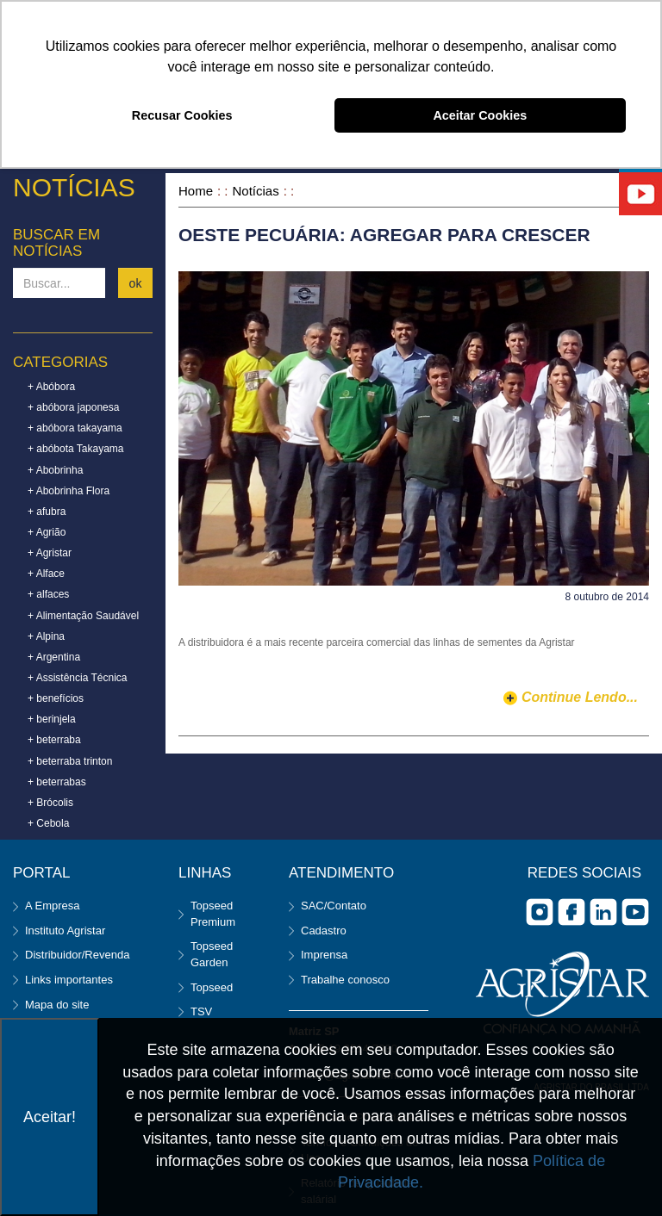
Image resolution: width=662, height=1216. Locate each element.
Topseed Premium (212, 913)
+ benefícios (56, 698)
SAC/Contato (333, 905)
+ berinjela (52, 719)
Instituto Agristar (65, 930)
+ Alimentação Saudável (83, 616)
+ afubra (47, 512)
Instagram (539, 912)
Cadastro (324, 930)
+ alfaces (48, 594)
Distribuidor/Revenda (77, 954)
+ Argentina (54, 657)
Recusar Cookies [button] (182, 115)
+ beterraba (54, 740)
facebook (571, 912)
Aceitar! (49, 1117)
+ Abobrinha (55, 470)
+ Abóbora (51, 387)
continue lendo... (579, 697)
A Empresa (52, 905)
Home (195, 190)
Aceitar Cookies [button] (480, 115)
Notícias (256, 190)
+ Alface (46, 574)
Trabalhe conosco (345, 979)
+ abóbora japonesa (73, 407)
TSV (201, 1011)
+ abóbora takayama (75, 428)
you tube (635, 912)
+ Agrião (47, 532)
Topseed (211, 987)
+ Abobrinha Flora (68, 491)
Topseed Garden (211, 954)
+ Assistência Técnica (78, 678)
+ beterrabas (57, 782)
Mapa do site (57, 1004)
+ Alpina (46, 636)
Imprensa (324, 954)
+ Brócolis (50, 803)
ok (135, 283)
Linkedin (603, 912)
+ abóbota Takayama (76, 449)
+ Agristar (50, 553)
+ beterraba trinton (70, 761)
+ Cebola (48, 823)
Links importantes (69, 979)
